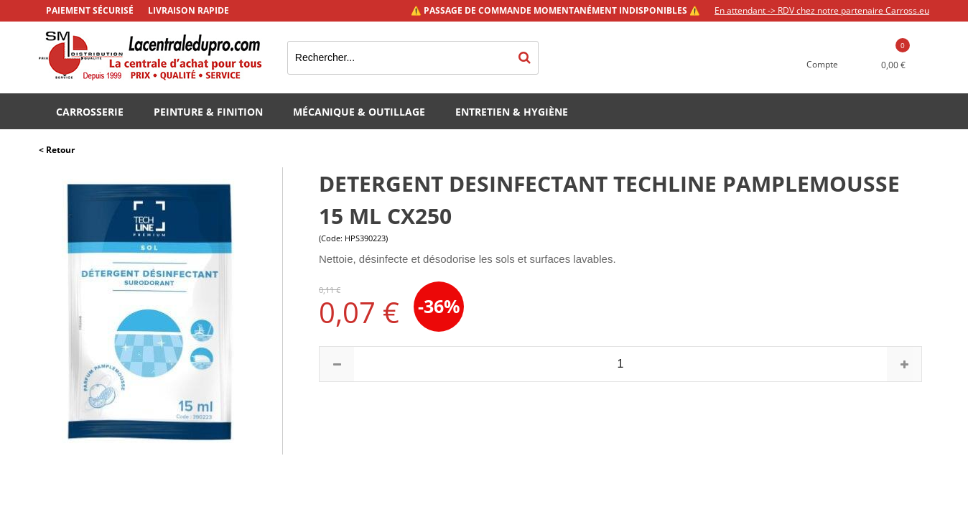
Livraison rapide (188, 10)
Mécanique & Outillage (359, 111)
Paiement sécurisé (90, 10)
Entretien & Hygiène (511, 111)
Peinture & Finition (208, 111)
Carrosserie (90, 111)
